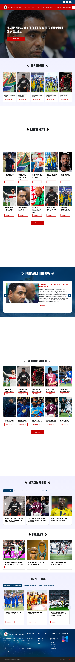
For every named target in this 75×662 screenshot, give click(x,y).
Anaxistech (69, 659)
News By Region (49, 7)
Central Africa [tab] (8, 491)
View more (37, 223)
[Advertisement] (9, 130)
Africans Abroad (40, 7)
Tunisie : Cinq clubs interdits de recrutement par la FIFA (58, 563)
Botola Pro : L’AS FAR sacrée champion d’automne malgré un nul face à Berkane (13, 563)
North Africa (29, 643)
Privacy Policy (41, 641)
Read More (16, 38)
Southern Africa (30, 646)
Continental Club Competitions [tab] (12, 585)
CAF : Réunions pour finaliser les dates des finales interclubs (37, 563)
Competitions (58, 7)
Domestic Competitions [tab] (30, 585)
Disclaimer (40, 638)
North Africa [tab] (25, 491)
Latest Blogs (31, 7)
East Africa (29, 641)
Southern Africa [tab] (36, 491)
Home (25, 7)
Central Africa (30, 638)
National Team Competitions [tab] (46, 585)
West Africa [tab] (45, 491)
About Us (40, 646)
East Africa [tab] (17, 491)
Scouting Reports (67, 7)
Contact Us (40, 643)
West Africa (29, 649)
